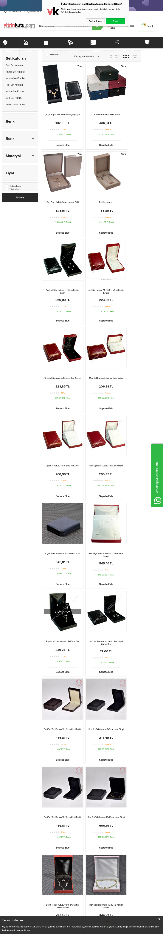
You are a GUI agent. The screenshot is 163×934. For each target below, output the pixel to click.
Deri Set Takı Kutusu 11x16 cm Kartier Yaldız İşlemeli (60, 628)
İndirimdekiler (13, 185)
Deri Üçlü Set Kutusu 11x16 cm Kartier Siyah (101, 198)
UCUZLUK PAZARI (125, 50)
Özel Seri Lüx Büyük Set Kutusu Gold (142, 111)
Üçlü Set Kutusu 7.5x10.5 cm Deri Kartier (61, 284)
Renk (10, 121)
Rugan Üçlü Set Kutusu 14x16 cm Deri (61, 455)
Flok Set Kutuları (14, 84)
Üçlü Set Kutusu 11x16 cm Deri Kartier (142, 283)
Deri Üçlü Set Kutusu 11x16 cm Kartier (61, 369)
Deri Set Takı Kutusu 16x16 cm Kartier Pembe (101, 628)
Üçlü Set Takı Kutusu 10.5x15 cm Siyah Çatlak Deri (101, 456)
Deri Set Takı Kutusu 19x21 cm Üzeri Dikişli (142, 542)
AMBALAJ (50, 50)
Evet (115, 21)
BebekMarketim (128, 906)
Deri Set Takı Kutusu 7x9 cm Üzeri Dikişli (61, 542)
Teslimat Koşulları (47, 913)
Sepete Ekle (61, 142)
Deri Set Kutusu (61, 197)
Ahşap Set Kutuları (15, 71)
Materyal (13, 155)
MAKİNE (73, 50)
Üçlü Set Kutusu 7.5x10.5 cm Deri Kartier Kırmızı (142, 198)
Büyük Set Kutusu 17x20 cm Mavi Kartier (101, 370)
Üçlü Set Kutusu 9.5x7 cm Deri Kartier (101, 283)
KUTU (28, 50)
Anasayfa (79, 913)
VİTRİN (7, 50)
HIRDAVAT (96, 50)
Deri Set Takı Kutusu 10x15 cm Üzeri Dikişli (142, 456)
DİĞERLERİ (151, 50)
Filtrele (20, 197)
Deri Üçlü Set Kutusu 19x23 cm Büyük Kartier (142, 370)
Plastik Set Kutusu (15, 104)
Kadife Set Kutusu (15, 91)
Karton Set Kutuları (15, 78)
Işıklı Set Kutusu (14, 97)
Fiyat (10, 172)
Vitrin (4, 913)
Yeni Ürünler (13, 189)
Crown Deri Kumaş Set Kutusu (101, 111)
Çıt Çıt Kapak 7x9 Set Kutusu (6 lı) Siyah (61, 112)
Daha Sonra (95, 21)
